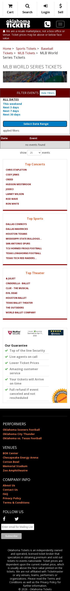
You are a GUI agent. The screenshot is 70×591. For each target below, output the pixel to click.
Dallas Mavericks (17, 229)
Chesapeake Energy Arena (20, 457)
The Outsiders (15, 307)
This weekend (12, 104)
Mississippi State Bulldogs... (24, 238)
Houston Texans (16, 233)
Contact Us (10, 489)
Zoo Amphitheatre (15, 470)
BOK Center (10, 453)
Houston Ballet (16, 298)
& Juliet (10, 278)
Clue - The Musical (17, 288)
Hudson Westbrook (18, 184)
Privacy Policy (12, 498)
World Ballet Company (21, 312)
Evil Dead (11, 293)
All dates (11, 99)
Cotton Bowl (11, 462)
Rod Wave (12, 198)
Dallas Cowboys (16, 224)
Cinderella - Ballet (18, 283)
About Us (9, 485)
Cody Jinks (12, 174)
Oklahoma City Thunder (19, 434)
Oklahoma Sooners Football (21, 429)
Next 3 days (11, 107)
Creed (9, 179)
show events (35, 152)
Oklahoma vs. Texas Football (22, 438)
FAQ (5, 494)
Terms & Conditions (16, 502)
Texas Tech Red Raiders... (21, 258)
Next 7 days (11, 111)
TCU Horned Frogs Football (24, 248)
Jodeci (10, 189)
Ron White (12, 203)
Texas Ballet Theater (19, 302)
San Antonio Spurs (18, 243)
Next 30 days (11, 114)
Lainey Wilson (15, 194)
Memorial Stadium (15, 466)
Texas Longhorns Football (23, 253)
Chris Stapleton (16, 169)
